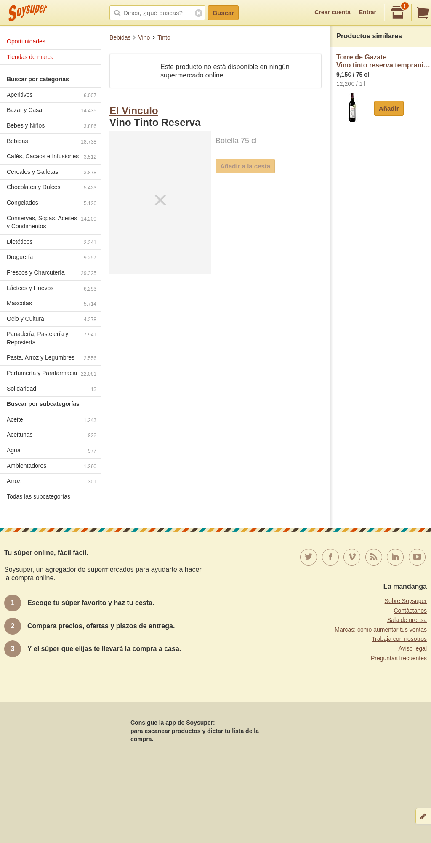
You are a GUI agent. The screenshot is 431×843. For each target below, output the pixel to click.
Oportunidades (26, 41)
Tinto (163, 37)
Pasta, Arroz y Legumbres (51, 358)
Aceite (51, 420)
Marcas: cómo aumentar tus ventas (381, 629)
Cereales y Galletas (51, 172)
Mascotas (51, 304)
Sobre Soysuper (406, 601)
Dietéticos (51, 242)
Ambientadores (51, 466)
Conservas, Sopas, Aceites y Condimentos (51, 222)
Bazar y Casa (51, 111)
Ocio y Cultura (51, 319)
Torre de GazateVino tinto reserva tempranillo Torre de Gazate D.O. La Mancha (383, 61)
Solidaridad (51, 389)
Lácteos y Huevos (51, 289)
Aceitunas (51, 435)
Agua (51, 451)
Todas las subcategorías (38, 496)
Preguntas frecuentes (399, 658)
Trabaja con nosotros (399, 638)
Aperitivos (51, 95)
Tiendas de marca (30, 56)
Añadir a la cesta (245, 166)
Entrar (367, 12)
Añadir (389, 108)
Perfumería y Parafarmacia (51, 374)
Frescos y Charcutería (51, 273)
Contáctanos (410, 610)
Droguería (51, 257)
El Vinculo (133, 110)
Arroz (51, 482)
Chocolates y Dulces (51, 188)
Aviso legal (413, 648)
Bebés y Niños (51, 126)
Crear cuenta (332, 12)
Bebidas (120, 37)
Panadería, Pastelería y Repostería (51, 338)
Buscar (223, 12)
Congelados (51, 203)
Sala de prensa (407, 619)
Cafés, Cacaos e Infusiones (51, 157)
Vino (144, 37)
